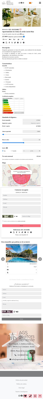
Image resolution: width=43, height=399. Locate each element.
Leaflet (27, 185)
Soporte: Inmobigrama (21, 391)
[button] (3, 259)
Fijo (5, 151)
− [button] (4, 168)
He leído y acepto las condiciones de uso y (14, 221)
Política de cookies (22, 384)
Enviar (21, 225)
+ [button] (4, 166)
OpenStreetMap (33, 185)
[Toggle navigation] (40, 2)
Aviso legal (21, 388)
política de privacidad (21, 221)
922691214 (18, 192)
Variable (14, 151)
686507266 (24, 192)
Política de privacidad (21, 380)
